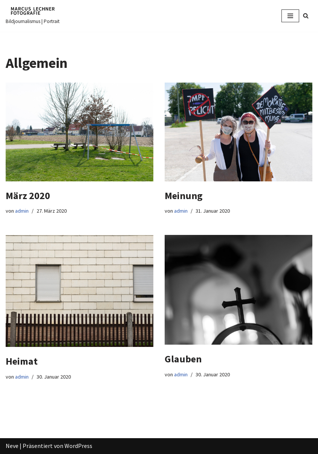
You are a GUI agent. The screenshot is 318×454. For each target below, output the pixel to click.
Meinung (184, 195)
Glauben (183, 359)
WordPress (78, 445)
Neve (12, 445)
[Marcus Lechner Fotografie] (33, 15)
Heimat (22, 361)
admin (22, 210)
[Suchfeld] (306, 15)
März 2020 (28, 195)
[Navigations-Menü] (290, 15)
